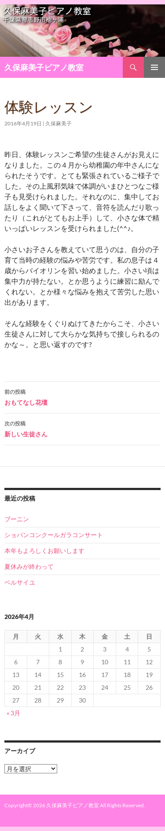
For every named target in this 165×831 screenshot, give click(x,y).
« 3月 (13, 713)
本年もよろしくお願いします (44, 550)
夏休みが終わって (29, 566)
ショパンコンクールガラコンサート (53, 534)
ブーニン (16, 519)
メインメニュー (154, 67)
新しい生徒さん (82, 428)
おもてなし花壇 (82, 396)
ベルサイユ (19, 582)
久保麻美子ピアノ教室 (44, 67)
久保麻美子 (58, 123)
